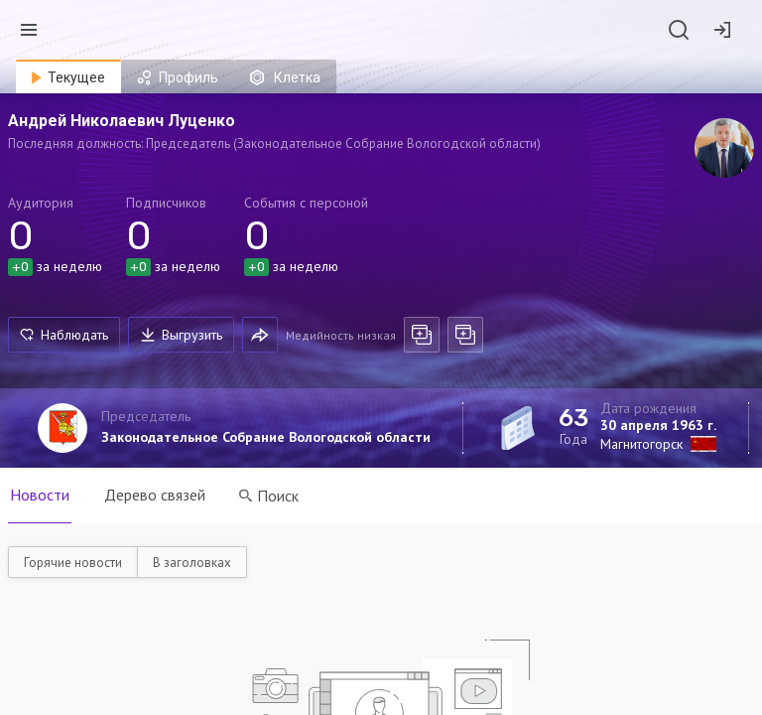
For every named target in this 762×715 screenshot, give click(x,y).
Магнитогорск (641, 444)
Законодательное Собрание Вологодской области (266, 437)
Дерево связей (155, 494)
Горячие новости (73, 562)
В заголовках (192, 562)
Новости (39, 494)
